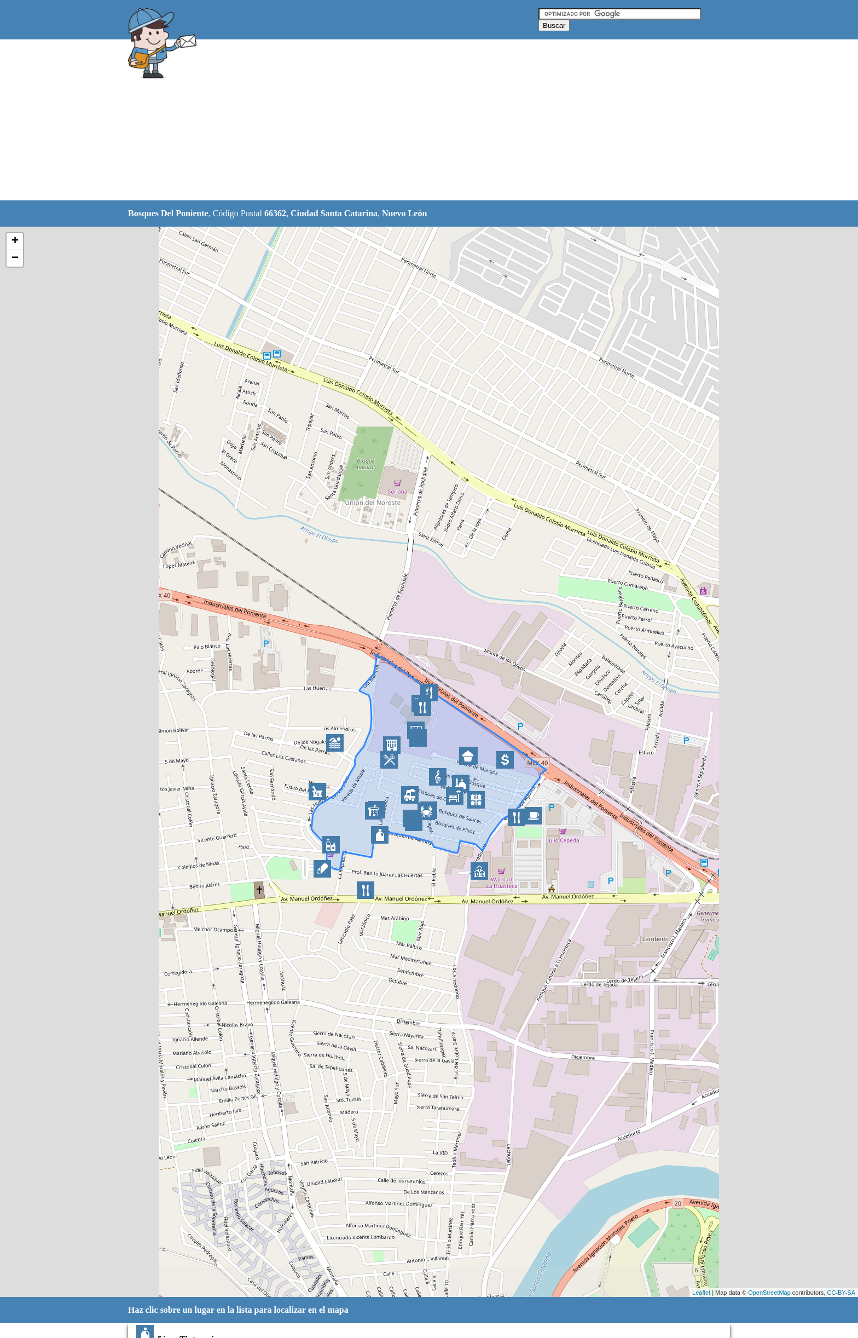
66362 (275, 213)
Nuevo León (404, 213)
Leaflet (701, 1292)
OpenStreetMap (769, 1292)
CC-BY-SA (841, 1292)
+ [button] (15, 241)
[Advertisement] (401, 120)
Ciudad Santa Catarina (334, 213)
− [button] (15, 258)
